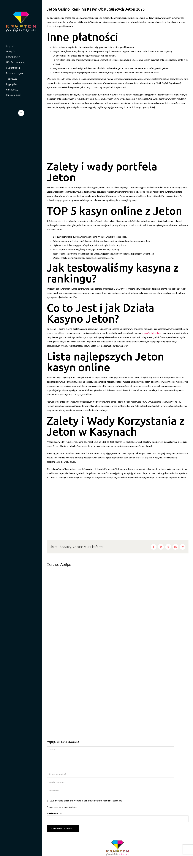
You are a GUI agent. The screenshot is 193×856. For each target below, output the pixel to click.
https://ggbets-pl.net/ (152, 333)
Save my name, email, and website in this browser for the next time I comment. (86, 801)
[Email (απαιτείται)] (110, 782)
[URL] (110, 790)
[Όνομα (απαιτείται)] (110, 774)
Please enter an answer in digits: (62, 807)
